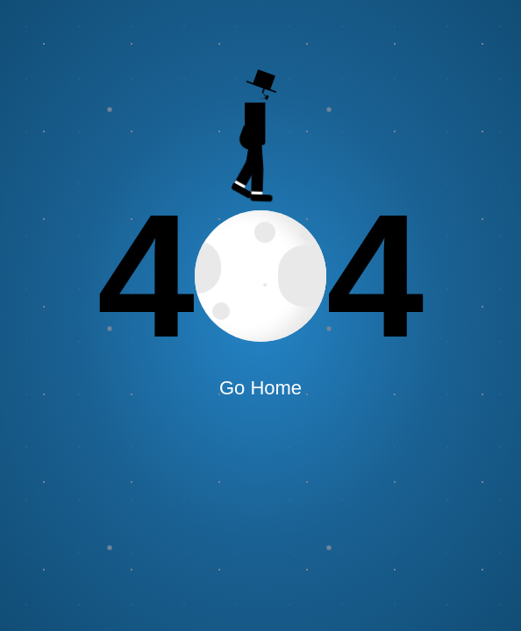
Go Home (260, 388)
